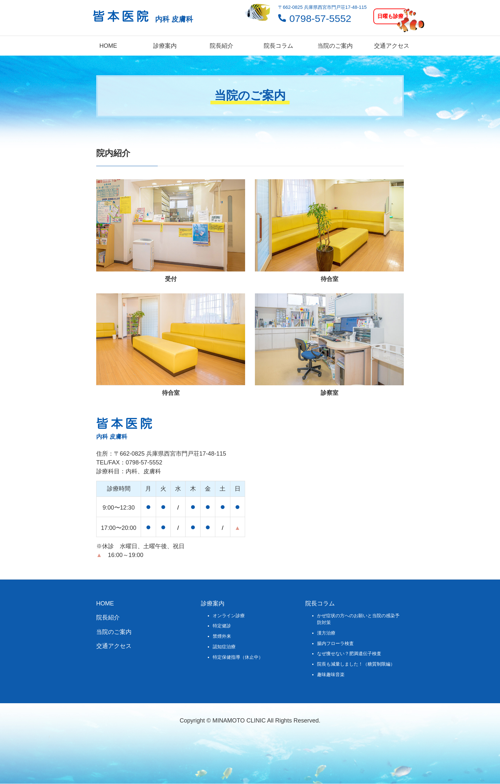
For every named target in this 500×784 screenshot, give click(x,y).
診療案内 (165, 46)
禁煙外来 (222, 636)
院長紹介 (221, 46)
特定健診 (222, 625)
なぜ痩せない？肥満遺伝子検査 (349, 653)
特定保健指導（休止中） (238, 657)
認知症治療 (224, 646)
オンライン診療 (229, 615)
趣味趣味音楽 (331, 674)
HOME (108, 46)
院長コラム (278, 46)
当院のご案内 (335, 46)
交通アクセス (391, 46)
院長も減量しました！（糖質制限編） (356, 664)
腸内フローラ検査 (335, 643)
